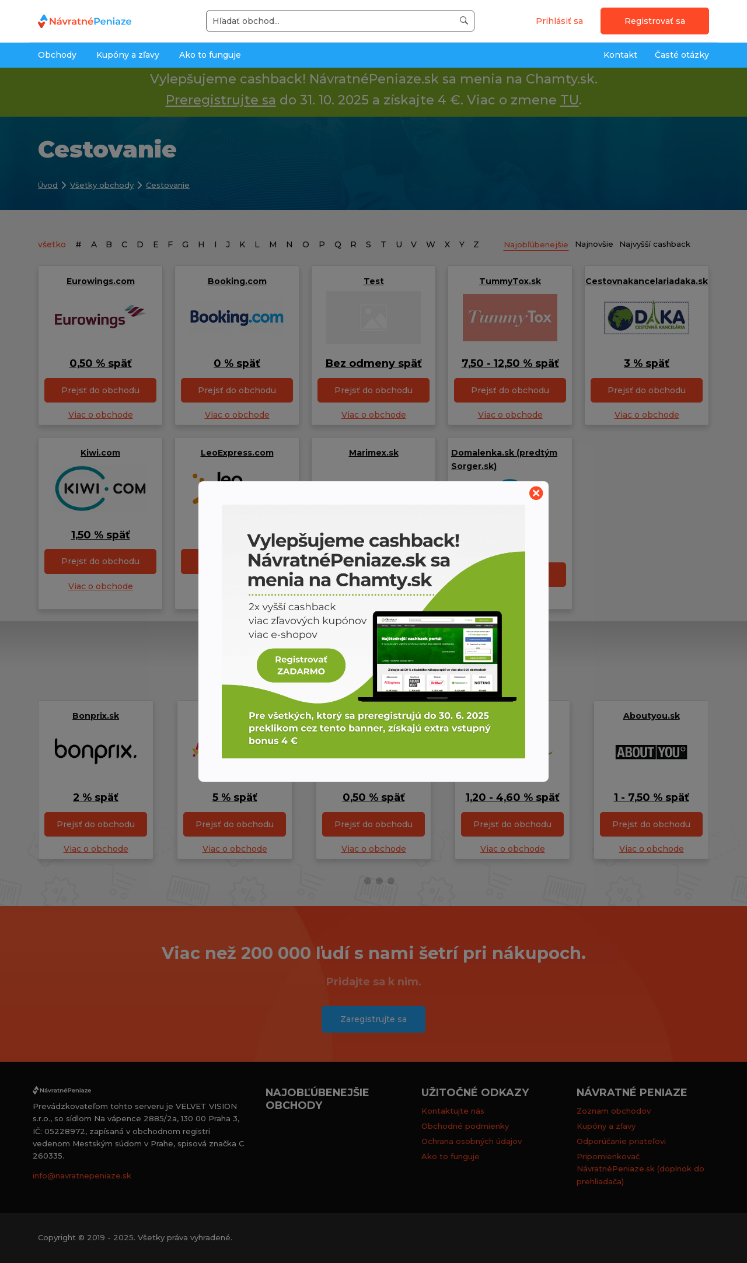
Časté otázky (682, 55)
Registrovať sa (654, 21)
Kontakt (620, 55)
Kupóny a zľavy (127, 55)
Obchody (57, 55)
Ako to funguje (210, 55)
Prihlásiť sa (559, 21)
